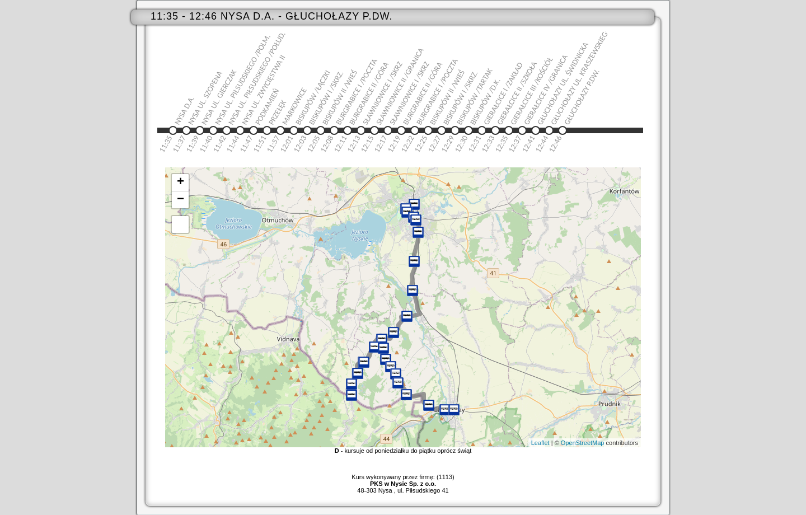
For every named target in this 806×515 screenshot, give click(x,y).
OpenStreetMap (582, 442)
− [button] (180, 199)
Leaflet (540, 442)
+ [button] (180, 182)
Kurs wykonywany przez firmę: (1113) (403, 480)
